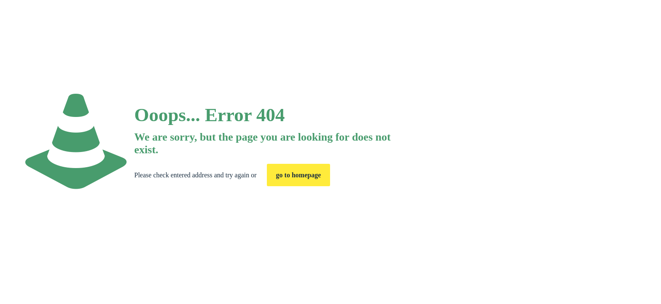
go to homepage (298, 175)
